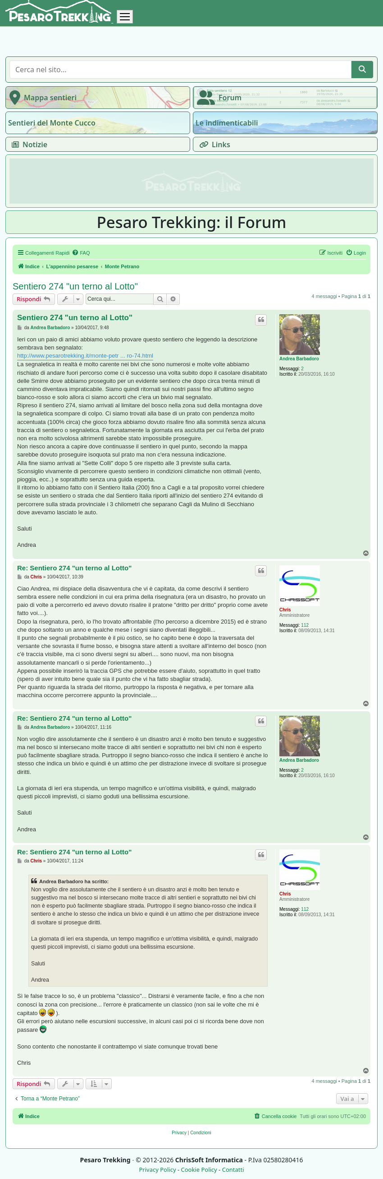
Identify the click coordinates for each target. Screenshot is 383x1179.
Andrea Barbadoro (299, 358)
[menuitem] (81, 252)
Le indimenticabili (227, 123)
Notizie (27, 144)
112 (305, 625)
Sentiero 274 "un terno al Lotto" (75, 286)
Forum (217, 97)
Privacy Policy (157, 1170)
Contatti (233, 1170)
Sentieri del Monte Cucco (52, 123)
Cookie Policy (199, 1170)
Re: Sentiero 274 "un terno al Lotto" (74, 568)
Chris (285, 609)
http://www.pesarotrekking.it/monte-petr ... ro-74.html (85, 355)
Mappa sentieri (41, 97)
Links (213, 144)
